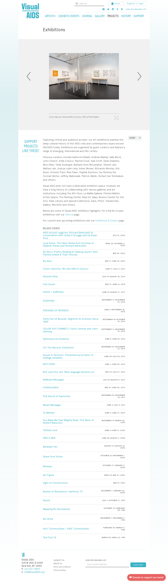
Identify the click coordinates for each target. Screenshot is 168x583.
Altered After (50, 276)
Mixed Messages (52, 405)
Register (131, 3)
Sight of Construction (55, 482)
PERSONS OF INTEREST (56, 310)
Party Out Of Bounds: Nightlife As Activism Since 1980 (70, 320)
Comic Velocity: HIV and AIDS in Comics (65, 268)
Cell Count (49, 284)
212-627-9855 (32, 569)
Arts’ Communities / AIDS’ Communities (66, 528)
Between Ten (50, 446)
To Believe (49, 412)
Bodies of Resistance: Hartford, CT (63, 491)
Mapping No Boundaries (56, 509)
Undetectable (51, 387)
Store (115, 3)
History (69, 214)
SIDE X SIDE (49, 437)
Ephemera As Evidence (56, 338)
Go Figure (48, 475)
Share (132, 138)
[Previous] (28, 76)
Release (47, 466)
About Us (58, 563)
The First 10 (49, 537)
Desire (46, 500)
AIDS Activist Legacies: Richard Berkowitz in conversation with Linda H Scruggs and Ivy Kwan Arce (70, 235)
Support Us (59, 560)
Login (140, 3)
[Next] (139, 76)
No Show (48, 518)
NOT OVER (49, 364)
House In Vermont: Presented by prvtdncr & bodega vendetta (68, 356)
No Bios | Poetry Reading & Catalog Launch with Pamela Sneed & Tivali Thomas (70, 253)
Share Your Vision (53, 456)
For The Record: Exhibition (58, 347)
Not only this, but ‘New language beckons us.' (69, 371)
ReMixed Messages (53, 379)
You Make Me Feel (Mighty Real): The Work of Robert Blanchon (68, 421)
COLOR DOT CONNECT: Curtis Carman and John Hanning (70, 330)
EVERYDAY (49, 300)
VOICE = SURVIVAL (53, 292)
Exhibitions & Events (106, 220)
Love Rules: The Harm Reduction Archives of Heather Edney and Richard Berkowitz (68, 244)
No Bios (47, 261)
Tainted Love (50, 430)
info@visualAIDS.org (34, 572)
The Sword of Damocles (56, 396)
